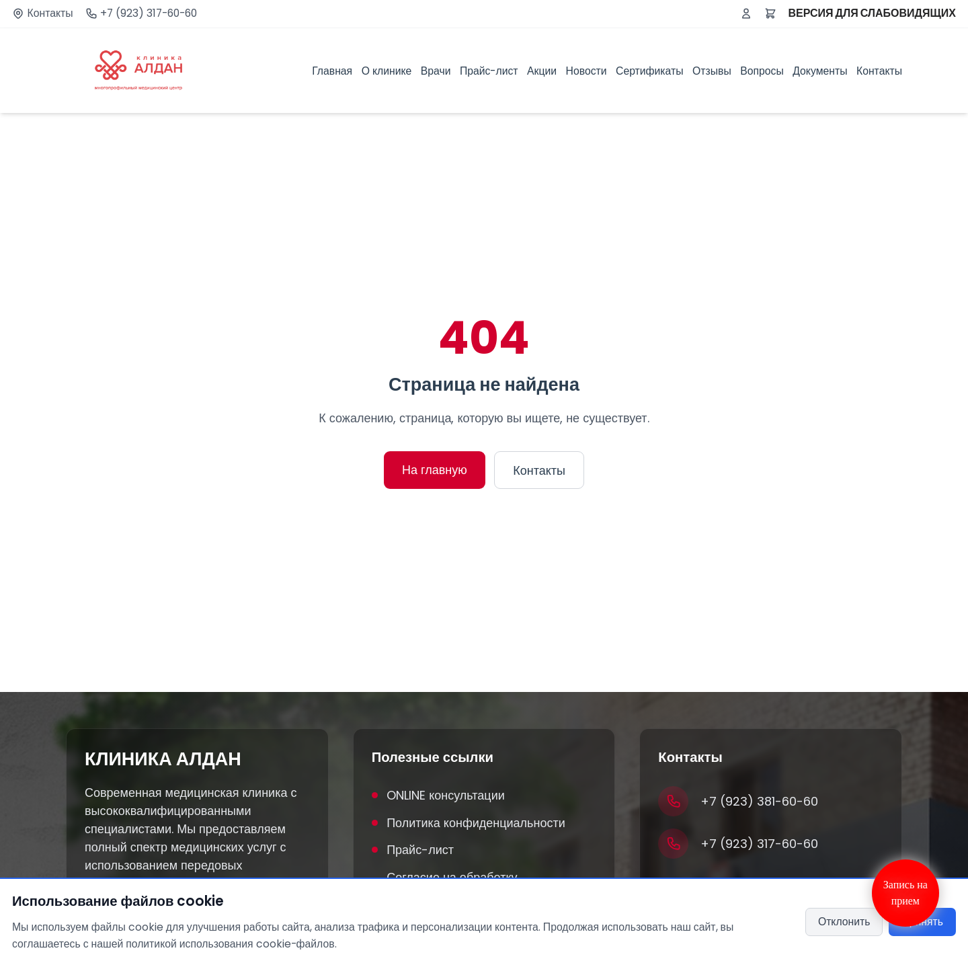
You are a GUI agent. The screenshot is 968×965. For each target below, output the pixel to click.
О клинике (387, 71)
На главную (434, 469)
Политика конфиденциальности (468, 822)
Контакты (50, 13)
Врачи (436, 71)
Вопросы (762, 71)
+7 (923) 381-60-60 (759, 801)
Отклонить (844, 921)
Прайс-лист (489, 71)
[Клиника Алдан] (138, 70)
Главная (332, 71)
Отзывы (711, 71)
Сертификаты (650, 71)
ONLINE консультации (438, 795)
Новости (586, 71)
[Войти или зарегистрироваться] (746, 13)
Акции (542, 71)
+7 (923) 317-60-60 (148, 13)
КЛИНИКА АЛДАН (163, 759)
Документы (820, 71)
